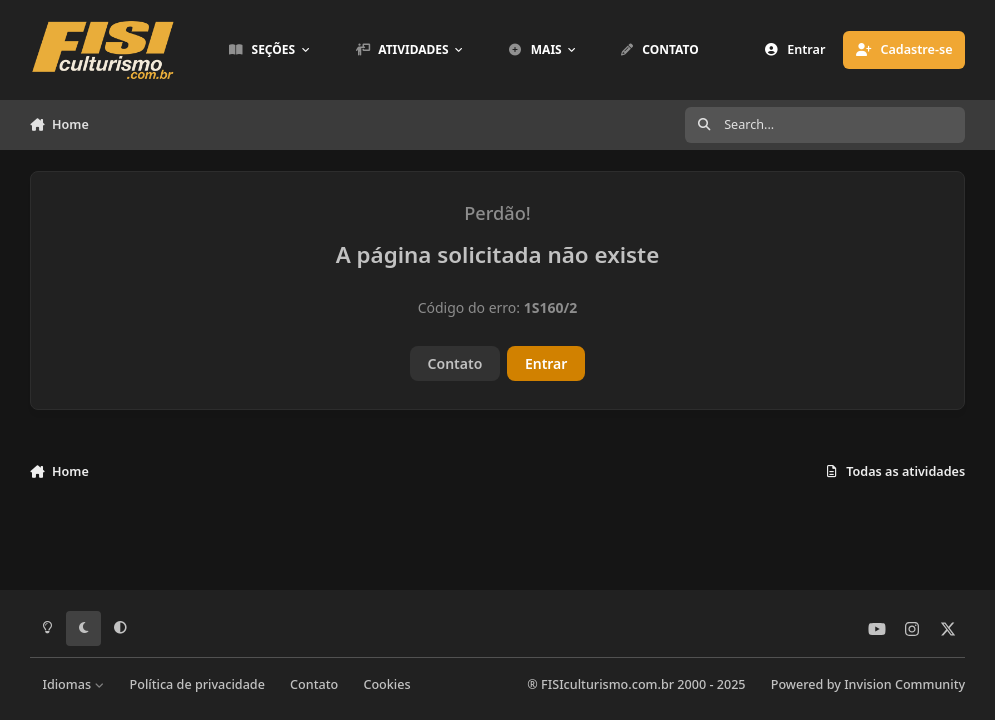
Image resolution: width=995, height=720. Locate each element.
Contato (455, 363)
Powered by (868, 684)
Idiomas (73, 684)
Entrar (546, 363)
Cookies (386, 684)
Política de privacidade (197, 684)
